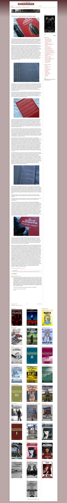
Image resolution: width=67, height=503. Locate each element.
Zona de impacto (47, 62)
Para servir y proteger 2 (48, 57)
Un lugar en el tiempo (48, 61)
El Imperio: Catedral (47, 47)
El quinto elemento (22, 268)
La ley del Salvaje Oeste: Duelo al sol (50, 52)
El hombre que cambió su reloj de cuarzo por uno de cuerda (49, 44)
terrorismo (37, 271)
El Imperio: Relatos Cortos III (49, 48)
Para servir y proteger (48, 56)
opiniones (27, 271)
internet (21, 271)
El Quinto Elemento (18, 83)
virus (39, 271)
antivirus (15, 271)
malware (25, 271)
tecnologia (34, 271)
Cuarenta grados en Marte (48, 39)
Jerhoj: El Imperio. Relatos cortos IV (49, 50)
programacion (30, 271)
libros (22, 271)
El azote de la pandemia (48, 40)
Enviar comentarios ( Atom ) (18, 305)
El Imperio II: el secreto (48, 46)
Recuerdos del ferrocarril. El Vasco (49, 58)
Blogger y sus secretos (48, 38)
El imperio (46, 45)
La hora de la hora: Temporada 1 (49, 51)
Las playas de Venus (47, 53)
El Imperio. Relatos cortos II (48, 49)
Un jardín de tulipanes (48, 60)
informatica (18, 271)
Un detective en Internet (48, 59)
